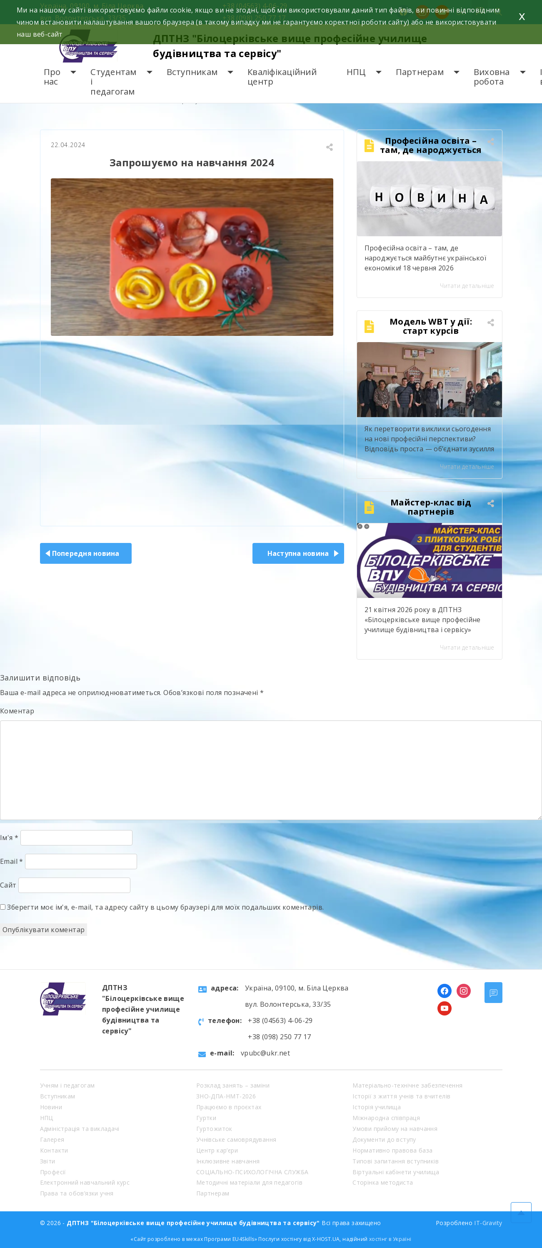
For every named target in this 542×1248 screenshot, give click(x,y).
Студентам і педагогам (113, 81)
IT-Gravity (488, 1223)
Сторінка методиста (382, 1182)
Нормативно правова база (392, 1150)
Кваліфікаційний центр (282, 77)
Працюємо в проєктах (229, 1107)
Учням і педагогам (67, 1085)
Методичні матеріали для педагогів (249, 1182)
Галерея (52, 1139)
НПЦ (356, 72)
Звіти (47, 1161)
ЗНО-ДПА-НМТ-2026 (226, 1096)
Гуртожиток (214, 1129)
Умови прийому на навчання (394, 1129)
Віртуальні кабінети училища (395, 1172)
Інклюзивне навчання (228, 1161)
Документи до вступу (384, 1139)
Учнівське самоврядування (236, 1139)
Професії (53, 1172)
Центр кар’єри (217, 1150)
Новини (51, 1107)
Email (11, 861)
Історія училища (376, 1107)
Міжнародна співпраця (386, 1118)
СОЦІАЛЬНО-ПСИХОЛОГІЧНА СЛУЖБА (252, 1172)
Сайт (8, 885)
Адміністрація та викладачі (80, 1129)
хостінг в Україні (390, 1239)
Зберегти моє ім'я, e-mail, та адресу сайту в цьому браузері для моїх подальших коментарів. (165, 907)
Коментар (17, 710)
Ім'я (9, 837)
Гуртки (206, 1118)
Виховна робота (492, 77)
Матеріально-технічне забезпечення (407, 1085)
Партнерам (420, 72)
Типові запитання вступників (395, 1161)
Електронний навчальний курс (85, 1182)
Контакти (54, 1150)
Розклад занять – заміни (233, 1085)
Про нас (52, 77)
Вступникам (192, 72)
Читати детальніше (467, 286)
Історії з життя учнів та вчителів (401, 1096)
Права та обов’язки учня (77, 1193)
